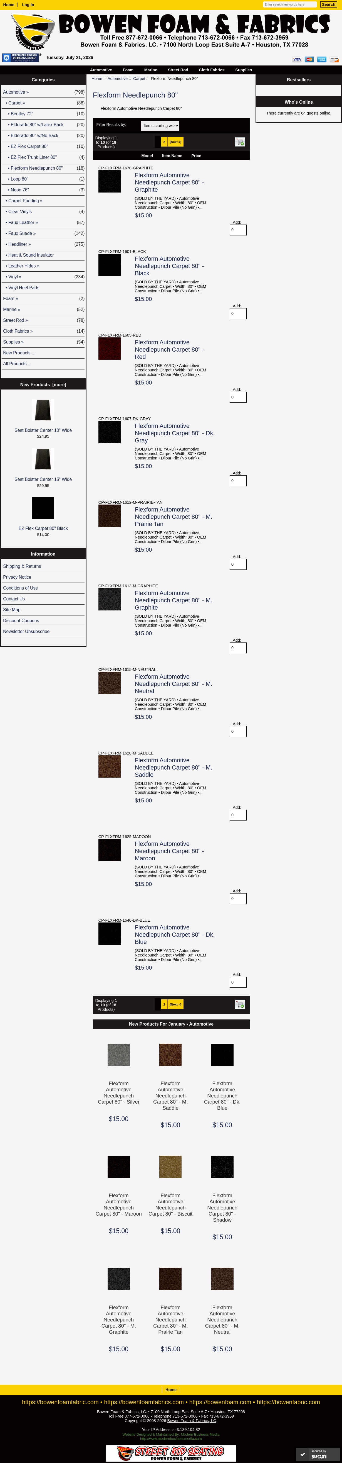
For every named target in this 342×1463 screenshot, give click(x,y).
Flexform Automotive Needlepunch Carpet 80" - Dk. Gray (175, 433)
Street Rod (178, 70)
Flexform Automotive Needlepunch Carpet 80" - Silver (119, 1092)
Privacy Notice (17, 577)
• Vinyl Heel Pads (21, 287)
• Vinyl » (44, 276)
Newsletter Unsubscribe (26, 631)
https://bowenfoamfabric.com (60, 1402)
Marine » (44, 309)
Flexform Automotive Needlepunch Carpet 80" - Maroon (169, 851)
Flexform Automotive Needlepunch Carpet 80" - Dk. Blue (175, 934)
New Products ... (19, 352)
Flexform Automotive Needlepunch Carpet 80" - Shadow (222, 1207)
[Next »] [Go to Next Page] (175, 141)
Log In (28, 5)
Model (147, 156)
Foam (128, 70)
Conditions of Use (20, 588)
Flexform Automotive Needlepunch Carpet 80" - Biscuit (170, 1204)
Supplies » (44, 342)
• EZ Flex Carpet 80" (44, 146)
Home (8, 5)
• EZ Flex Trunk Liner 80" (44, 157)
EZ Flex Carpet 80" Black (43, 514)
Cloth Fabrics (212, 70)
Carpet (139, 78)
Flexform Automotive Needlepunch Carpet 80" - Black (169, 266)
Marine (150, 70)
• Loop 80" (44, 179)
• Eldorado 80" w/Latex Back (44, 124)
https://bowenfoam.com (220, 1402)
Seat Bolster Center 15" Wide (43, 465)
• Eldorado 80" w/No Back (44, 135)
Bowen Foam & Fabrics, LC (191, 1420)
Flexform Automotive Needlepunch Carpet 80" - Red (169, 349)
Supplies (243, 70)
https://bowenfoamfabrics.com (144, 1402)
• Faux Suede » (44, 233)
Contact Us (14, 599)
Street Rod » (44, 320)
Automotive (118, 78)
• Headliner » (44, 244)
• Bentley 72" (44, 113)
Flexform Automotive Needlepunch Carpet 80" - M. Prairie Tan (173, 516)
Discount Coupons (21, 620)
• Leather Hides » (21, 266)
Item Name (172, 156)
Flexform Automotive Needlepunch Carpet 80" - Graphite (169, 182)
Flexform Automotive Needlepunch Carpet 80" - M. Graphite (173, 600)
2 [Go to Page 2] (164, 141)
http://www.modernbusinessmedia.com (171, 1439)
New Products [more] (43, 384)
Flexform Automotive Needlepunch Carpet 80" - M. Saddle (173, 767)
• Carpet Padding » (23, 200)
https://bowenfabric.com (288, 1402)
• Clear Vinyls (44, 211)
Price (196, 156)
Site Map (11, 609)
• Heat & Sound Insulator (28, 255)
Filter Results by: (111, 124)
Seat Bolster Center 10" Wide (43, 416)
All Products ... (17, 363)
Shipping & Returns (22, 566)
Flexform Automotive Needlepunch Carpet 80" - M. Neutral (173, 684)
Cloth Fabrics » (44, 331)
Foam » (44, 298)
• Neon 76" (44, 190)
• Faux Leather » (44, 222)
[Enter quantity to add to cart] (238, 230)
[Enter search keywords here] (290, 4)
